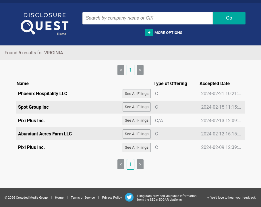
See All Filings (137, 93)
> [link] (140, 70)
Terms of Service (83, 198)
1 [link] (130, 70)
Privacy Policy (112, 198)
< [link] (121, 70)
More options (168, 32)
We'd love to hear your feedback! (233, 198)
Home (59, 198)
